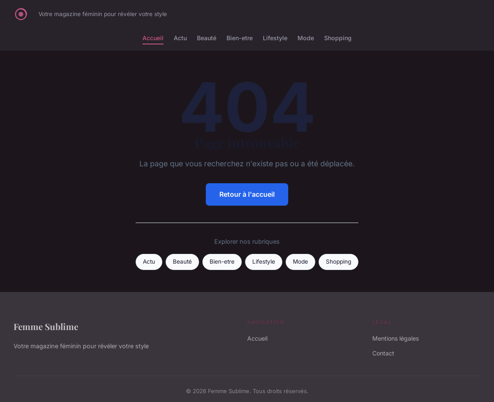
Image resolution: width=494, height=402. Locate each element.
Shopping (338, 37)
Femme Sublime (46, 326)
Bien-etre (240, 37)
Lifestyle (275, 37)
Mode (305, 37)
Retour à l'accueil (247, 194)
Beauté (206, 37)
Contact (383, 353)
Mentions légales (395, 338)
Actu (180, 37)
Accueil (153, 37)
